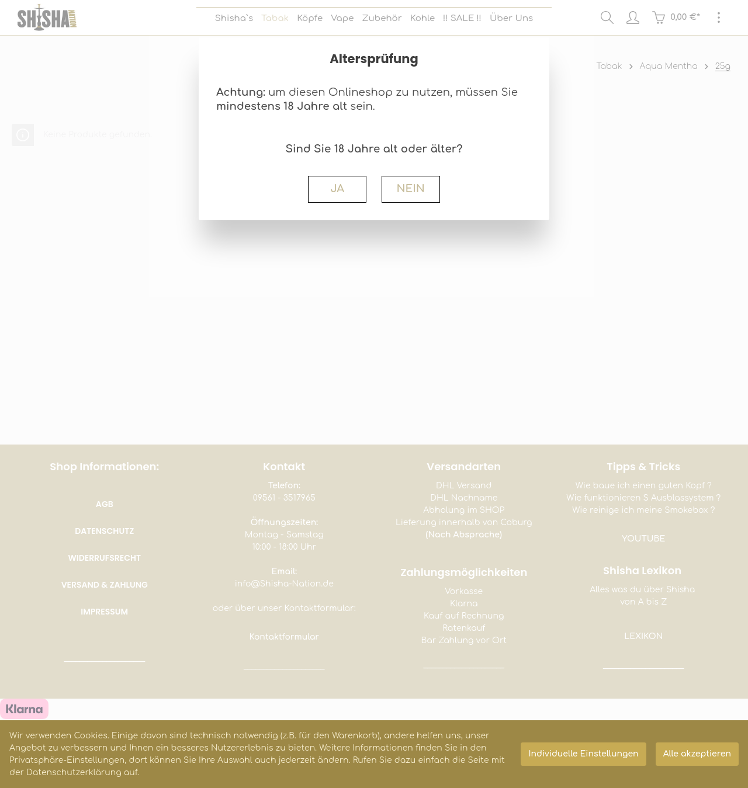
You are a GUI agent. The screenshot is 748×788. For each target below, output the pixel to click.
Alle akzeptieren (697, 753)
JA (337, 189)
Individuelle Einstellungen (583, 753)
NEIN (410, 189)
